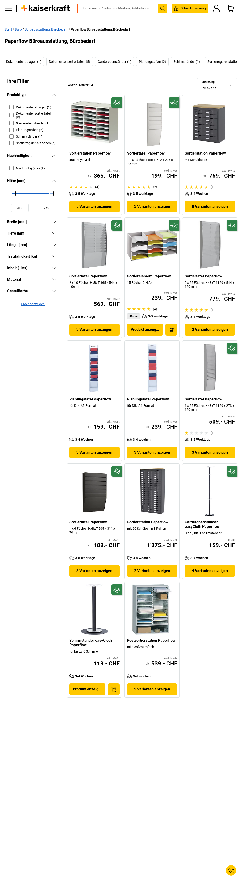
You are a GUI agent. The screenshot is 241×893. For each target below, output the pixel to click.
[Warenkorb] (230, 15)
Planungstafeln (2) (152, 62)
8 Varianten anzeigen (210, 206)
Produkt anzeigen (145, 329)
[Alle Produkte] (8, 15)
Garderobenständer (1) (114, 62)
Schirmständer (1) (187, 62)
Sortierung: (208, 81)
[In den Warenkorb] (171, 330)
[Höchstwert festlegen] (45, 208)
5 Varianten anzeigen (94, 206)
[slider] (13, 193)
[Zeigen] (54, 222)
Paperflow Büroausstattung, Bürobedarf (100, 29)
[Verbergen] (54, 95)
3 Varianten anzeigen (152, 206)
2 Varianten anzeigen (152, 571)
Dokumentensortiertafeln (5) (69, 62)
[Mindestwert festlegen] (20, 208)
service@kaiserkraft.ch (198, 3)
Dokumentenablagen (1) (23, 62)
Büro (18, 29)
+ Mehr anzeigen (33, 304)
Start (8, 29)
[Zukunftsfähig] (116, 102)
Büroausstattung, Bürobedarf (46, 29)
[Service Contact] (231, 870)
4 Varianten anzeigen (210, 571)
